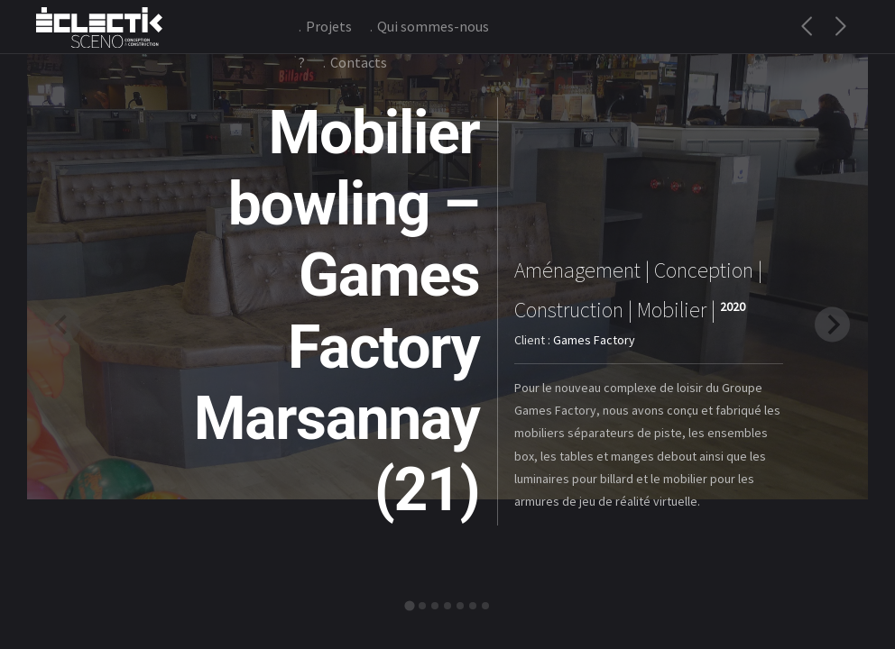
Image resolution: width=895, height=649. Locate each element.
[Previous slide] (62, 324)
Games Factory (594, 340)
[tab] (409, 605)
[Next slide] (832, 324)
